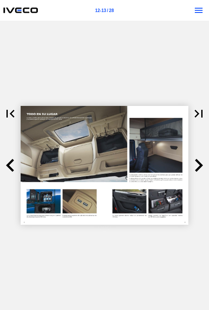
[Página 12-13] (104, 10)
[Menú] (198, 10)
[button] (10, 113)
